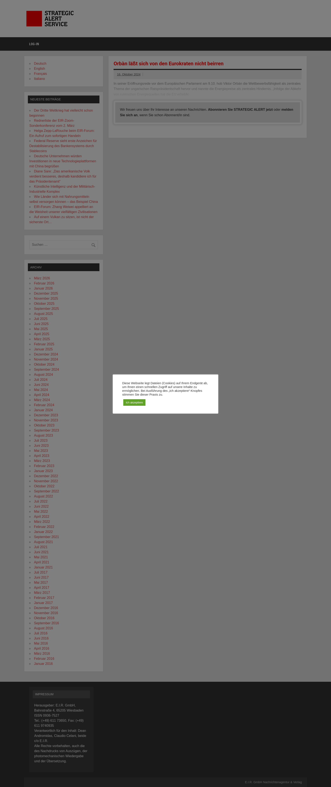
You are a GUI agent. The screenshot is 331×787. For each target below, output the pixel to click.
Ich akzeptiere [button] (134, 402)
